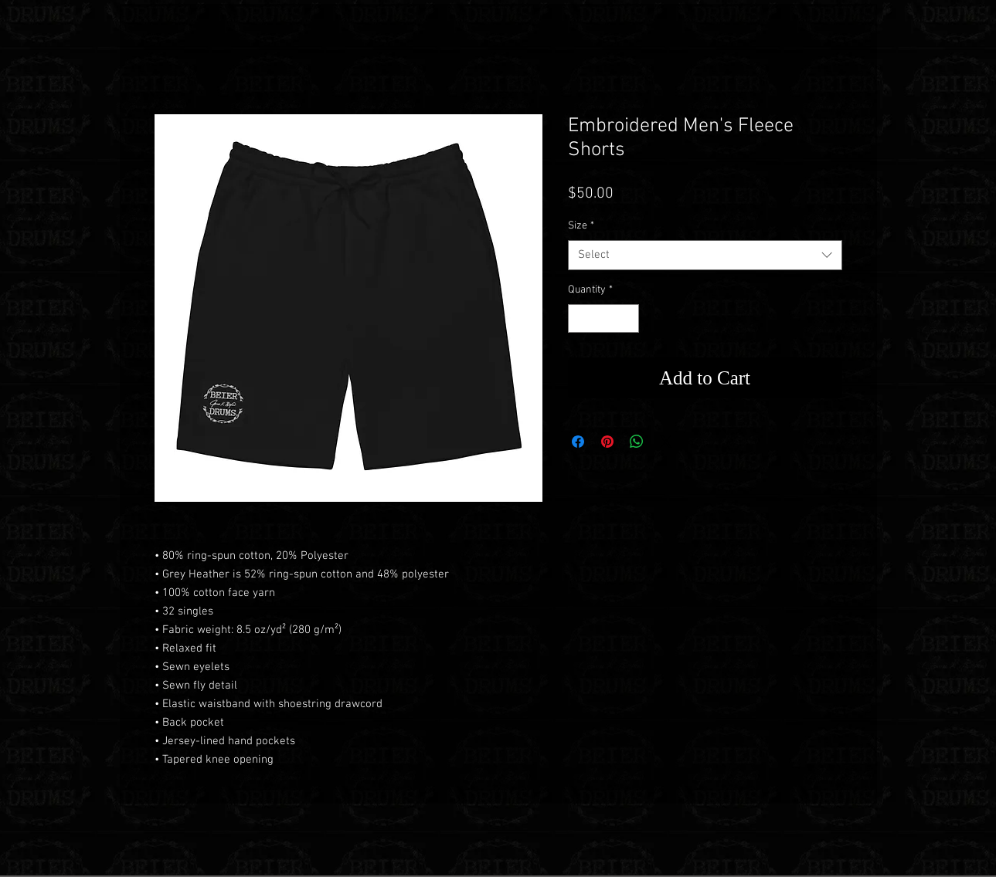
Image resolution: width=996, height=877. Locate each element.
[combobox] (705, 255)
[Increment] (627, 318)
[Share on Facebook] (578, 441)
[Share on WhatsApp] (636, 441)
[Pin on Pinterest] (607, 441)
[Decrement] (580, 318)
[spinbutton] (603, 318)
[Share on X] (666, 441)
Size (581, 225)
